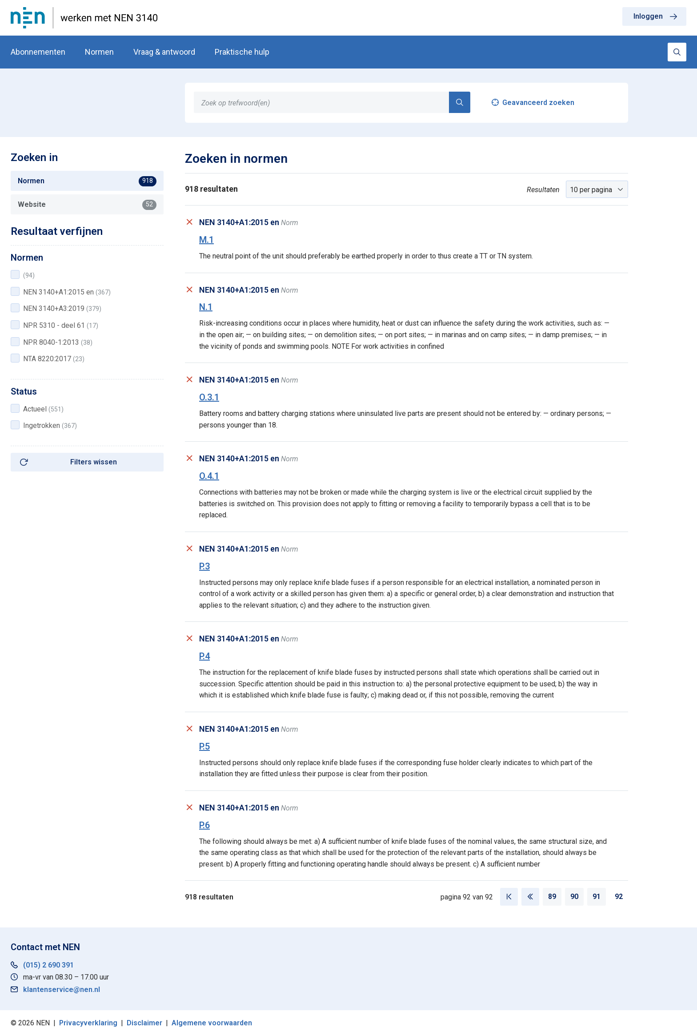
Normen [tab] (87, 181)
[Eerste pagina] (509, 897)
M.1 (206, 239)
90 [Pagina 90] (574, 896)
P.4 (204, 656)
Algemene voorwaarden (212, 1023)
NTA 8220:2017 (53, 359)
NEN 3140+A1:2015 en (67, 292)
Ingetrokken (50, 425)
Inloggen (648, 16)
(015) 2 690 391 (48, 965)
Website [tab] (87, 205)
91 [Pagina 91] (597, 896)
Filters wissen (93, 462)
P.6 (204, 825)
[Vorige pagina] (530, 897)
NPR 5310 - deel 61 (60, 325)
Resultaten (543, 189)
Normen (99, 51)
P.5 (204, 746)
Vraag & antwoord (164, 51)
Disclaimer (144, 1023)
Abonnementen (38, 51)
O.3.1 (209, 397)
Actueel (43, 409)
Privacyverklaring (88, 1023)
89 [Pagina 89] (552, 896)
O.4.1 (209, 476)
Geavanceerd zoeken (538, 102)
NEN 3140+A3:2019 (62, 308)
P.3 (204, 566)
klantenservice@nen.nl (61, 989)
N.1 (205, 307)
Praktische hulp (242, 51)
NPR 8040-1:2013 (57, 342)
